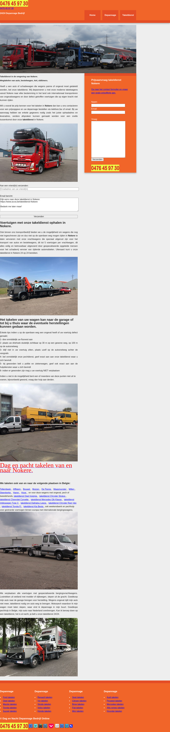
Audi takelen (112, 697)
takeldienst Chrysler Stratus (52, 496)
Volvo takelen (44, 708)
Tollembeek (5, 489)
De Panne (47, 489)
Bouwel (27, 489)
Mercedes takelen (115, 704)
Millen (72, 489)
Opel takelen (9, 701)
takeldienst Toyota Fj (12, 506)
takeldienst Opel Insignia (26, 496)
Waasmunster (60, 489)
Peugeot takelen (114, 701)
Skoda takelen (44, 704)
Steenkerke (5, 493)
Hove (24, 493)
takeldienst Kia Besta (34, 506)
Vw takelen (43, 701)
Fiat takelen (77, 708)
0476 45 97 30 (7, 8)
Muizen (36, 489)
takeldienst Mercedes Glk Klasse (46, 499)
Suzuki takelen (10, 711)
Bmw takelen (78, 704)
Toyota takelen (10, 708)
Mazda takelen (10, 704)
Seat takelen (78, 697)
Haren (16, 493)
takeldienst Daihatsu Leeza (34, 503)
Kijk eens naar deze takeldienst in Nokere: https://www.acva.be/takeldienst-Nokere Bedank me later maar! (39, 204)
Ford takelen (9, 697)
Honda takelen (44, 711)
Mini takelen (77, 711)
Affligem (17, 489)
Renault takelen (45, 697)
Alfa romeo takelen (115, 708)
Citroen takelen (79, 701)
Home (92, 15)
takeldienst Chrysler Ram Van (62, 503)
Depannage (110, 15)
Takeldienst (128, 15)
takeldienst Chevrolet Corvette (14, 499)
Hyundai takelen (114, 711)
